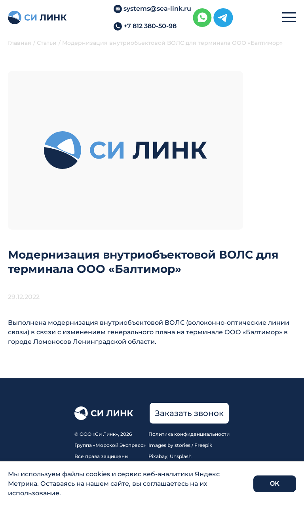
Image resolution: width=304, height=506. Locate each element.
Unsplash (181, 456)
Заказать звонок (189, 413)
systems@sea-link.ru (157, 8)
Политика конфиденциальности (189, 434)
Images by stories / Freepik (180, 445)
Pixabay (157, 456)
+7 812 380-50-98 (150, 26)
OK (274, 483)
